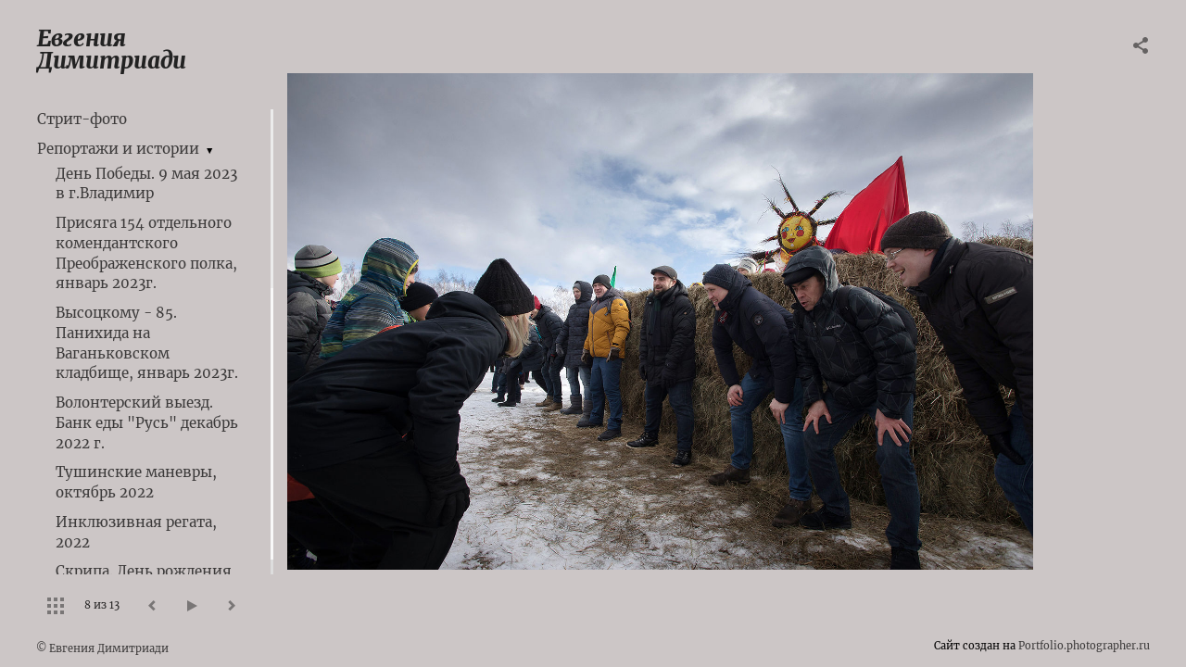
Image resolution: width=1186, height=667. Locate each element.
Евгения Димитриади (111, 49)
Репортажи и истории (118, 148)
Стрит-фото (82, 119)
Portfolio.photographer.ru (1084, 645)
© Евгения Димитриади (102, 648)
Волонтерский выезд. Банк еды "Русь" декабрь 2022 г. (147, 423)
